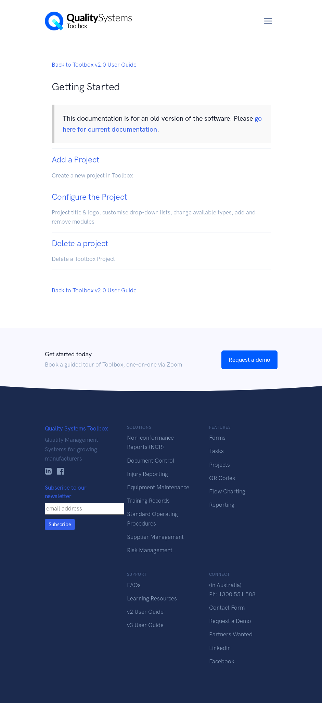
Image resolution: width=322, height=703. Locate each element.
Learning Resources (152, 598)
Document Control (151, 460)
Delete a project (80, 243)
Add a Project (75, 159)
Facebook (221, 661)
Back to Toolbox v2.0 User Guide (94, 64)
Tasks (216, 451)
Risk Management (149, 550)
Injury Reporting (147, 473)
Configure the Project (89, 197)
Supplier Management (155, 536)
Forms (217, 437)
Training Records (148, 500)
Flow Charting (227, 491)
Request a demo (249, 359)
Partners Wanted (231, 634)
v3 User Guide (145, 625)
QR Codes (222, 478)
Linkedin (220, 648)
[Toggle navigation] (268, 21)
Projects (219, 464)
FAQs (134, 585)
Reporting (221, 504)
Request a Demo (230, 621)
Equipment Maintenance (158, 487)
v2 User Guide (145, 611)
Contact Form (227, 607)
